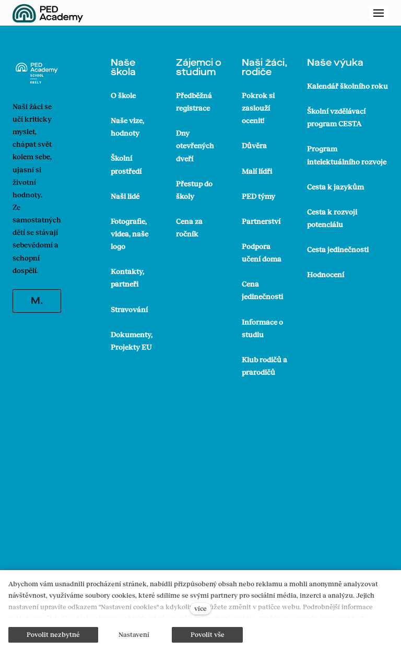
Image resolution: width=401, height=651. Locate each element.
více (200, 608)
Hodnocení (325, 274)
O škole (123, 95)
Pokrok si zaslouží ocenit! (258, 108)
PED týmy (258, 196)
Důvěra (254, 145)
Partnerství (261, 221)
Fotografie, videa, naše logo (129, 234)
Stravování (129, 309)
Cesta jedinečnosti (338, 249)
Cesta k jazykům (335, 186)
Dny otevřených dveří (195, 145)
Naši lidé (125, 196)
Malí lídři (257, 171)
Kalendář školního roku (347, 85)
